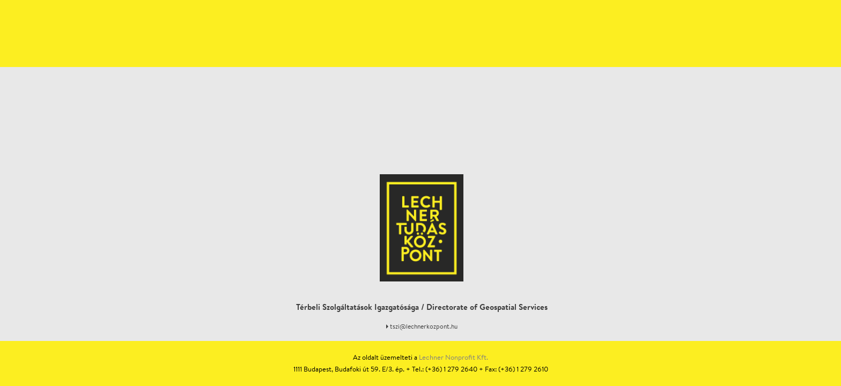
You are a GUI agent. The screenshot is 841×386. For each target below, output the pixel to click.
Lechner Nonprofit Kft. (453, 357)
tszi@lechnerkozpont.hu (424, 326)
